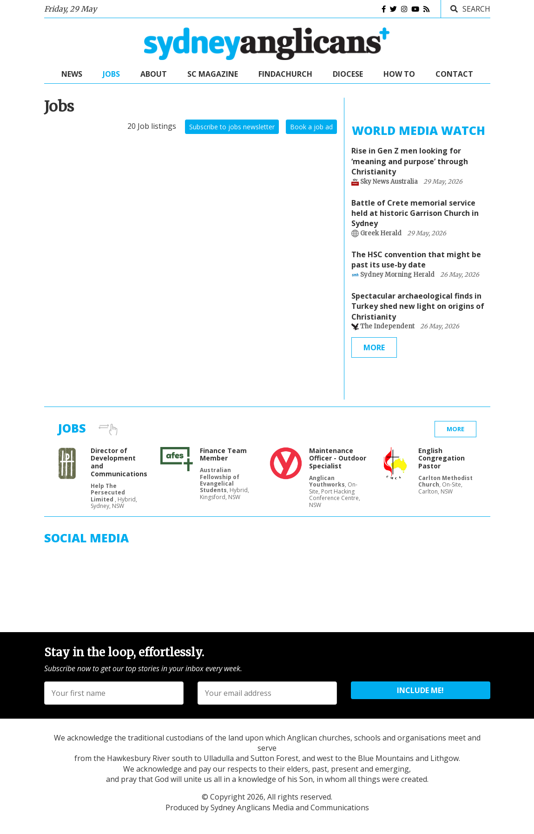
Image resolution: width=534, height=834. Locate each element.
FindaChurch (285, 74)
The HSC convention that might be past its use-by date (416, 259)
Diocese (348, 74)
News (71, 74)
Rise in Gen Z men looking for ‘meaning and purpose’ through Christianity (409, 161)
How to (399, 74)
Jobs (111, 74)
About (153, 74)
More (374, 347)
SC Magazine (212, 74)
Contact (454, 74)
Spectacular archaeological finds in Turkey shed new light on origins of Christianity (417, 306)
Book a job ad (311, 126)
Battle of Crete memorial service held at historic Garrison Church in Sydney (415, 213)
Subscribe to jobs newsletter (232, 126)
